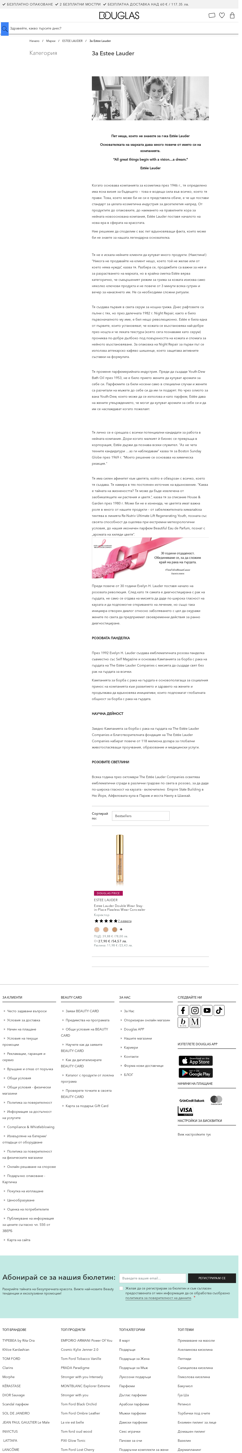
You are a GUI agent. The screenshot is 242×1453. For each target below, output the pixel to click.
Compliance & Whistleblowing (30, 1127)
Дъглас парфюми (133, 1395)
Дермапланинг (189, 1449)
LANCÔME (10, 1449)
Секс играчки (129, 1431)
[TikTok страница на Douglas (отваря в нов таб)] (219, 1010)
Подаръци (127, 1349)
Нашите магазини (138, 1038)
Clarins (7, 1368)
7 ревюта (124, 921)
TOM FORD (11, 1359)
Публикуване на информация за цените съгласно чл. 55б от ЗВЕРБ (28, 1224)
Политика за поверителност (29, 1102)
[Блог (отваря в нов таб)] (183, 1022)
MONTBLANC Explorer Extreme (85, 1386)
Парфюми (127, 1386)
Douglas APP (134, 1029)
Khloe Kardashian (15, 1349)
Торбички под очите (194, 1413)
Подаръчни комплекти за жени (143, 1449)
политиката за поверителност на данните (158, 1298)
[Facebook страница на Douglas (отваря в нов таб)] (183, 1010)
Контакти (131, 1056)
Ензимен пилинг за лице (197, 1422)
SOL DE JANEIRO (16, 1413)
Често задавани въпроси (27, 1011)
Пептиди (184, 1359)
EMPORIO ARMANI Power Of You (86, 1340)
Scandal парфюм (15, 1404)
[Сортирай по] (141, 816)
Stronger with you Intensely (82, 1377)
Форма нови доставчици (143, 1065)
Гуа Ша (183, 1395)
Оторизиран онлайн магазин (147, 1020)
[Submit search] (5, 29)
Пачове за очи (130, 1440)
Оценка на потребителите (28, 1209)
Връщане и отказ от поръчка (30, 1069)
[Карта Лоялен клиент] (212, 15)
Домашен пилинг (191, 1431)
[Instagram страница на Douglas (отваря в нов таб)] (195, 1010)
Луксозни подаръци (135, 1377)
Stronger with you (74, 1395)
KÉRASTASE (11, 1386)
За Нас (129, 1011)
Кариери (131, 1047)
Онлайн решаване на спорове (31, 1167)
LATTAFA (9, 1440)
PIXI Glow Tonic (73, 1440)
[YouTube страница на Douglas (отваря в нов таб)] (207, 1010)
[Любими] (222, 15)
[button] (57, 53)
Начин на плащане (21, 1029)
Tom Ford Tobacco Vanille (81, 1359)
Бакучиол (185, 1386)
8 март (124, 1340)
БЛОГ (128, 1075)
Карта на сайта (18, 1240)
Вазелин (184, 1440)
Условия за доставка (23, 1020)
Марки (50, 41)
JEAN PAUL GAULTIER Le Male (26, 1422)
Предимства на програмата (87, 1020)
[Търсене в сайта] (119, 28)
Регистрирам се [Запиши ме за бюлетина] (212, 1278)
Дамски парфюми (133, 1422)
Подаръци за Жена (134, 1359)
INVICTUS (10, 1431)
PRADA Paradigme (75, 1368)
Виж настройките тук (194, 1134)
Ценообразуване (21, 1200)
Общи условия (19, 1078)
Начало (34, 41)
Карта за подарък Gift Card (87, 1106)
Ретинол (184, 1404)
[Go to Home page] (119, 15)
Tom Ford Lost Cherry (77, 1449)
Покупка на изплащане (25, 1191)
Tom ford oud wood (76, 1431)
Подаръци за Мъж (133, 1368)
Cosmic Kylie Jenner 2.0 (79, 1349)
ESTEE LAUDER (72, 41)
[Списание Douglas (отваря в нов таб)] (195, 1022)
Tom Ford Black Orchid (79, 1404)
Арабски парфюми (134, 1404)
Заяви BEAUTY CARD (82, 1011)
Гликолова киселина (194, 1377)
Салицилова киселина (195, 1368)
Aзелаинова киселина (195, 1349)
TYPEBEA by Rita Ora (18, 1340)
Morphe (8, 1377)
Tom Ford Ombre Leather (80, 1413)
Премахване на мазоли (196, 1340)
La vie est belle (72, 1422)
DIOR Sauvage (13, 1395)
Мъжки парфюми (132, 1413)
